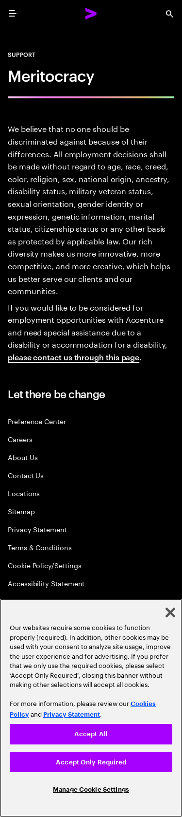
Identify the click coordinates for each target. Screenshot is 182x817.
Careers (20, 439)
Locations (24, 493)
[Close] (170, 612)
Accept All (91, 734)
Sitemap (21, 511)
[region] (91, 708)
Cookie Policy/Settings (44, 565)
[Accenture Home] (91, 13)
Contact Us (26, 475)
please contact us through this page (73, 357)
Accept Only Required (91, 762)
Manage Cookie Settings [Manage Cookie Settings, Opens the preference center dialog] (91, 789)
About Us (22, 457)
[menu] (12, 13)
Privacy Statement (37, 529)
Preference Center (37, 421)
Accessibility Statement (46, 583)
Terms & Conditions (40, 547)
